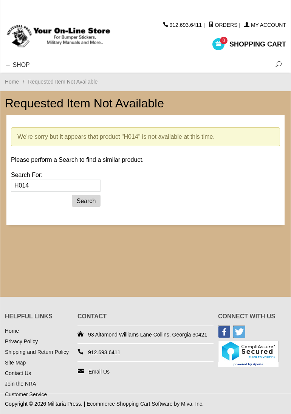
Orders (223, 25)
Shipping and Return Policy (37, 352)
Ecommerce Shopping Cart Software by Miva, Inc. (145, 404)
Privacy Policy (21, 341)
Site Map (15, 363)
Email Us (99, 372)
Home (12, 82)
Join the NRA (20, 384)
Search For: (27, 175)
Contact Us (18, 373)
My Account (265, 25)
